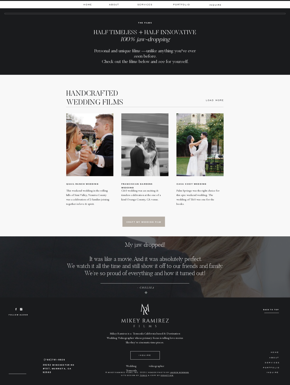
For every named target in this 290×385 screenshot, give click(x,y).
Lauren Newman (179, 372)
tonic (143, 375)
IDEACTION (167, 375)
